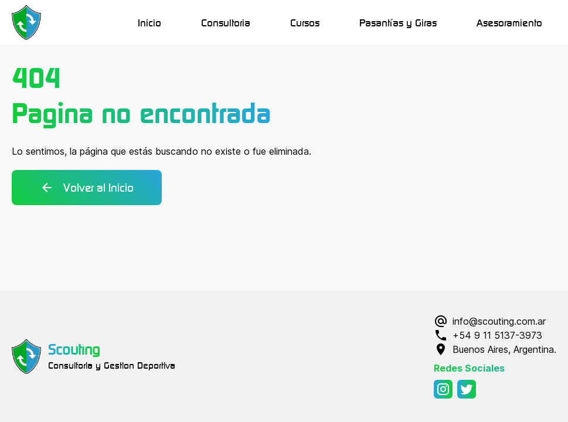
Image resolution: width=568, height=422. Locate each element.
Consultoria (225, 22)
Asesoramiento (509, 22)
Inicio (149, 22)
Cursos (304, 22)
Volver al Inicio (87, 188)
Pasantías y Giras (398, 22)
